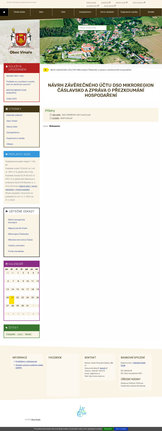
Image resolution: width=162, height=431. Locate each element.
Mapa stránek (90, 2)
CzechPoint (104, 2)
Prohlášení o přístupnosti (26, 361)
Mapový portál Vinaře (17, 228)
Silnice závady (108, 6)
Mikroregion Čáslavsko (18, 234)
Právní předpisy (136, 2)
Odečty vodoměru (16, 245)
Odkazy (9, 144)
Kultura (20, 334)
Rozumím (108, 429)
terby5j (102, 368)
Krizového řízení (90, 6)
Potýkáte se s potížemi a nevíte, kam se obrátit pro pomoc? (20, 83)
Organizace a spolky (15, 138)
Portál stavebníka (16, 251)
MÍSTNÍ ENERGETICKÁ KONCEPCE (16, 91)
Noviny (28, 334)
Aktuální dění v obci (15, 76)
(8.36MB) (55, 118)
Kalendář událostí (14, 115)
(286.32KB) (55, 115)
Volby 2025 (11, 98)
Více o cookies (121, 429)
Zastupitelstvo (13, 132)
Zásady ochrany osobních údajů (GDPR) (29, 366)
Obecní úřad (11, 126)
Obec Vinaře (11, 121)
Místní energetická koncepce (16, 221)
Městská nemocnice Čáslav (20, 240)
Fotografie (11, 334)
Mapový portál (119, 2)
